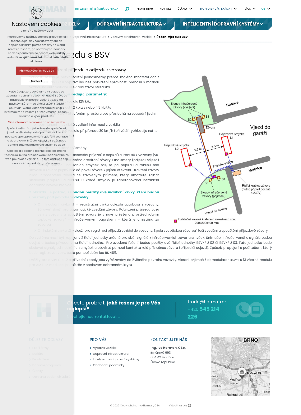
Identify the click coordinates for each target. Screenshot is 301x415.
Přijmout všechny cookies (22, 71)
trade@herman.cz (207, 302)
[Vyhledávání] (127, 8)
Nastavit (22, 81)
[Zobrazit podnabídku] (78, 24)
